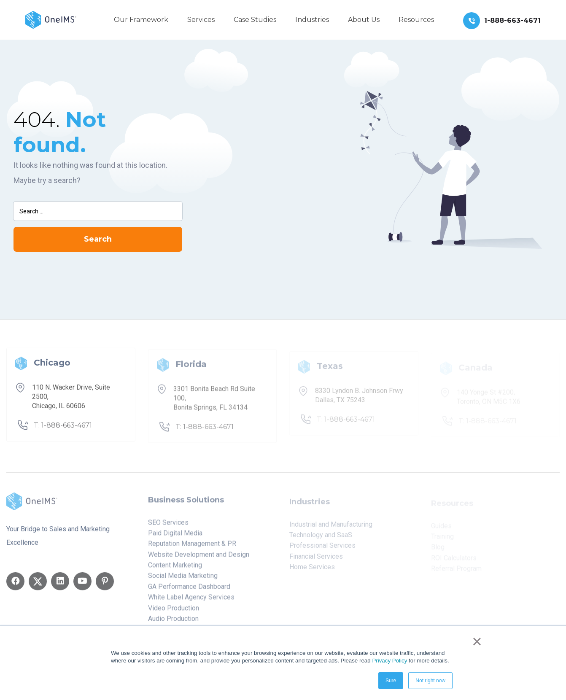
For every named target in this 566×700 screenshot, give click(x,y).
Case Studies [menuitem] (255, 20)
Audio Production (173, 622)
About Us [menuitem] (364, 20)
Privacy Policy (389, 660)
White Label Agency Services (191, 601)
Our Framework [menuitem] (141, 20)
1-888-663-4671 (512, 20)
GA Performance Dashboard (189, 590)
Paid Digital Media (175, 537)
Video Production (173, 611)
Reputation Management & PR (192, 547)
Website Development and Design (198, 558)
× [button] (477, 641)
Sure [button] (390, 681)
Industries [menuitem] (312, 20)
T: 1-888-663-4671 (63, 428)
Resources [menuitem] (416, 20)
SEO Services (168, 526)
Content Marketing (175, 569)
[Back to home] (50, 19)
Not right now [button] (430, 681)
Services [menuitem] (201, 20)
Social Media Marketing (183, 579)
